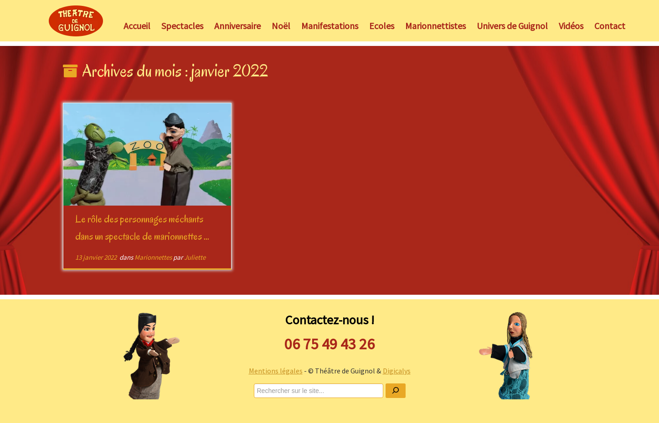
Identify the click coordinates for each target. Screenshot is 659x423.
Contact (609, 25)
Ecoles (381, 25)
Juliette (195, 257)
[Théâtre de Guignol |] (76, 21)
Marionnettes (153, 257)
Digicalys (397, 370)
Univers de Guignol (512, 25)
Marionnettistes (435, 25)
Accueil (137, 25)
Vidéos (571, 25)
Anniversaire (237, 25)
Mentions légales (276, 370)
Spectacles (182, 25)
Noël (281, 25)
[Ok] (396, 390)
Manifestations (329, 25)
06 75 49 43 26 (329, 343)
